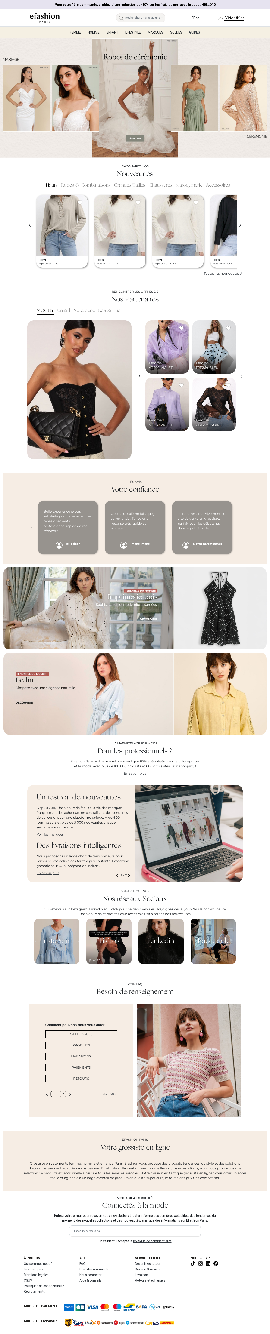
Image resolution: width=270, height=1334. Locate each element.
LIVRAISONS (81, 1056)
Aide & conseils (90, 1280)
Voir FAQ (110, 1094)
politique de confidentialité (152, 1241)
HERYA (43, 260)
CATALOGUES (81, 1034)
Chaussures (160, 185)
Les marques (33, 1269)
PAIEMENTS (81, 1067)
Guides (194, 32)
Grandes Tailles (129, 185)
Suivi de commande (93, 1269)
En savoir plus (135, 773)
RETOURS (81, 1078)
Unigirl (63, 310)
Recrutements (34, 1291)
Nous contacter (90, 1275)
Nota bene (84, 310)
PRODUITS (81, 1045)
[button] (118, 875)
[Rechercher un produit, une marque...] (145, 17)
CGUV (28, 1280)
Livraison (141, 1275)
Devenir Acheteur (147, 1264)
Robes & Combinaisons (85, 185)
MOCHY (45, 310)
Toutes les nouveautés (223, 273)
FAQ (82, 1264)
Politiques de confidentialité (44, 1286)
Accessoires (218, 185)
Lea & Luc (109, 310)
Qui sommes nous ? (38, 1264)
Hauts (52, 185)
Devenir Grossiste (147, 1269)
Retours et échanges (150, 1280)
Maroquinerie (189, 185)
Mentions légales (36, 1275)
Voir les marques (50, 834)
